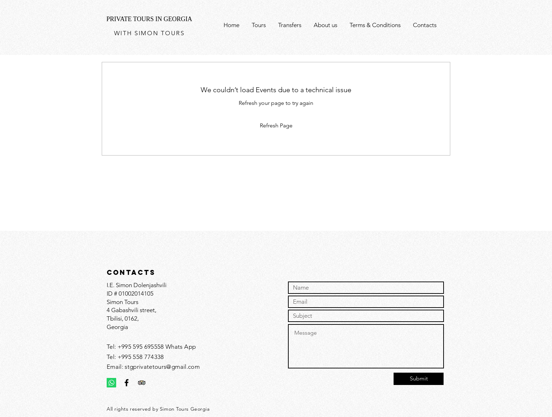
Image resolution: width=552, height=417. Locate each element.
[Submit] (419, 379)
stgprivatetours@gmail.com (162, 366)
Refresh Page (276, 125)
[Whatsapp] (111, 382)
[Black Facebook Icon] (126, 382)
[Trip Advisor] (141, 382)
